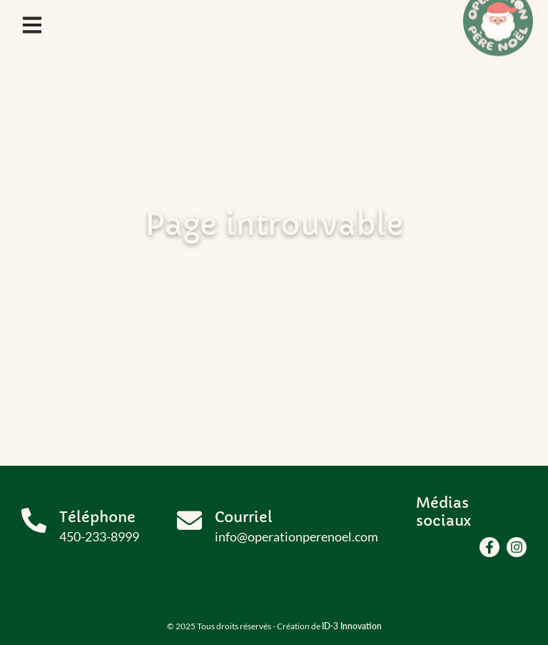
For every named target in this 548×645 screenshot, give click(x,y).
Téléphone (97, 517)
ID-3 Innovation (352, 626)
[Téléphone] (33, 520)
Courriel (244, 517)
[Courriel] (189, 520)
